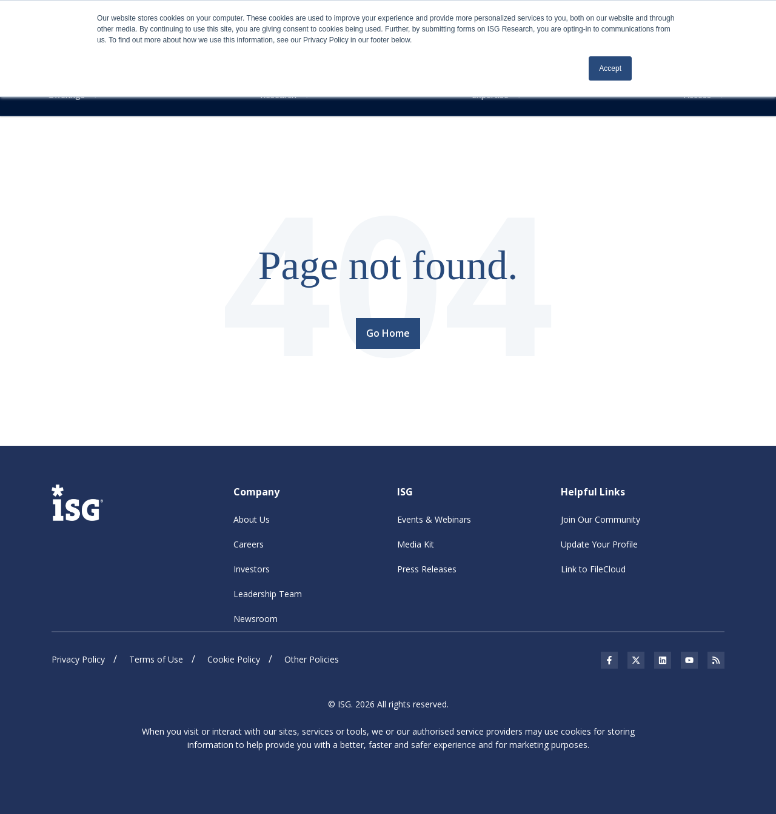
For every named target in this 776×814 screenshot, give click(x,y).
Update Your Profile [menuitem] (599, 544)
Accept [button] (610, 68)
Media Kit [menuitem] (415, 544)
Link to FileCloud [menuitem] (593, 569)
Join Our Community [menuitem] (600, 519)
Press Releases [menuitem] (427, 569)
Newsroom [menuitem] (255, 618)
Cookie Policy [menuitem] (233, 659)
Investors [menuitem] (251, 569)
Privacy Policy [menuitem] (78, 659)
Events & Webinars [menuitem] (434, 519)
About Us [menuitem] (251, 519)
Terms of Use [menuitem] (156, 659)
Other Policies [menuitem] (311, 659)
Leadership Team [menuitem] (267, 594)
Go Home (388, 333)
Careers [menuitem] (248, 544)
